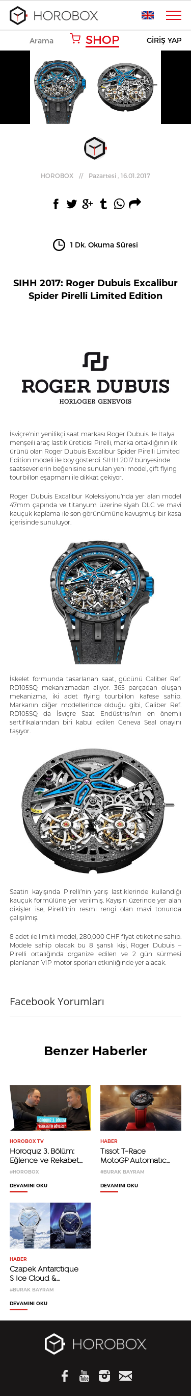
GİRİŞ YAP (164, 40)
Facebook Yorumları (57, 1001)
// (95, 175)
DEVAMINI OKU (28, 1185)
